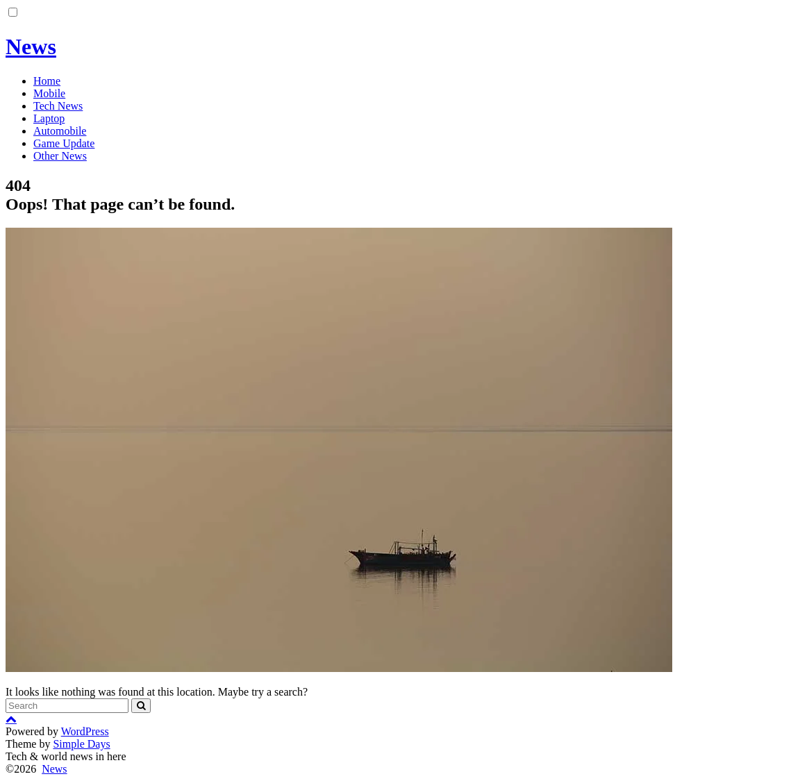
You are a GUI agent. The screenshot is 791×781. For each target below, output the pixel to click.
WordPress (85, 731)
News (31, 46)
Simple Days (81, 744)
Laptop (49, 118)
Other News (60, 156)
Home (46, 81)
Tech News (58, 106)
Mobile (49, 93)
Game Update (63, 143)
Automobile (59, 131)
